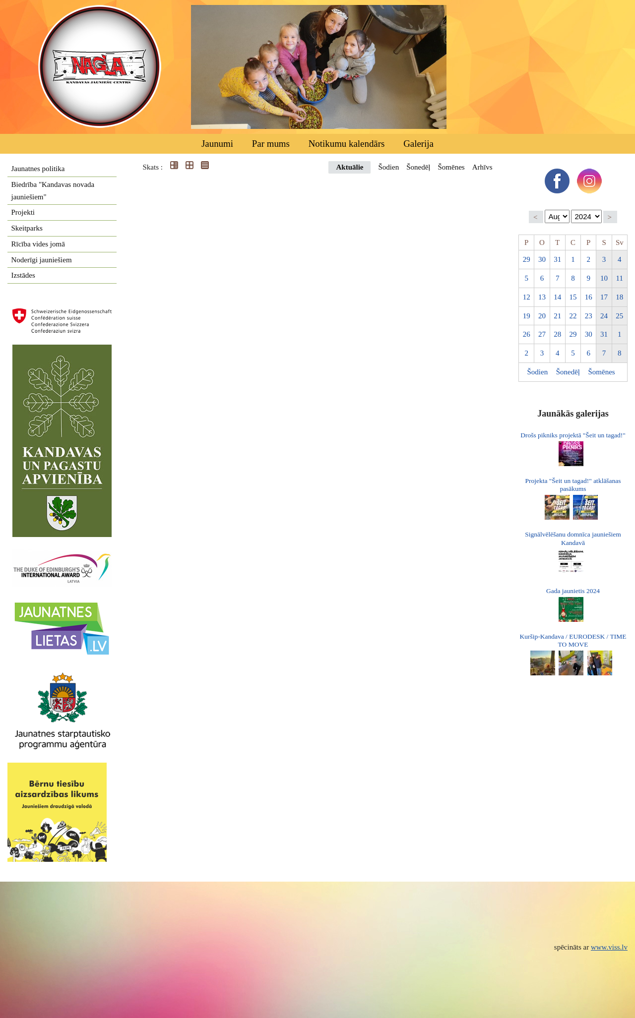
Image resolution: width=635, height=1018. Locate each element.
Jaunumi (217, 143)
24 (604, 316)
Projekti (23, 212)
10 (604, 278)
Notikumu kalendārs (347, 143)
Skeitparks (27, 228)
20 (542, 316)
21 (557, 316)
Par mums (271, 143)
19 (526, 316)
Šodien (388, 167)
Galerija (418, 143)
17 (604, 297)
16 (588, 297)
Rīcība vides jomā (38, 244)
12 (526, 297)
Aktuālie (349, 167)
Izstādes (23, 275)
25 (619, 316)
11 (619, 278)
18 (619, 297)
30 (542, 259)
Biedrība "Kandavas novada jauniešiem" (53, 190)
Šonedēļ (418, 167)
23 (588, 316)
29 (526, 259)
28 (557, 334)
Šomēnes (451, 167)
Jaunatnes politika (38, 169)
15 (572, 297)
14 (557, 297)
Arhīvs (482, 167)
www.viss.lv (609, 947)
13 (542, 297)
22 (572, 316)
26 (526, 334)
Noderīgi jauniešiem (41, 260)
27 (542, 334)
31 (557, 259)
